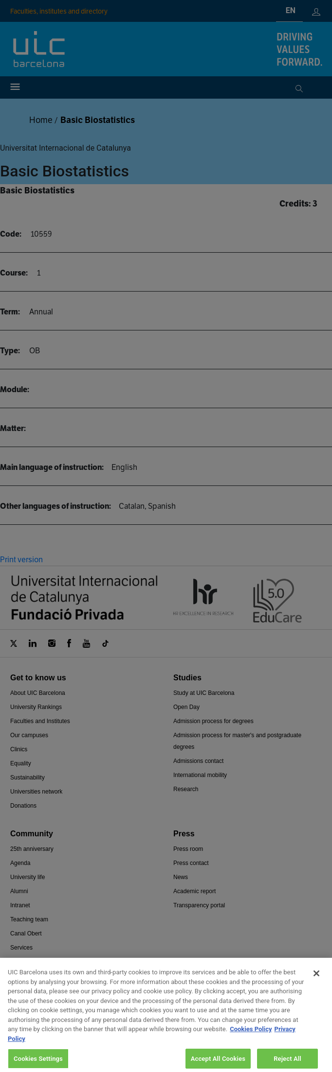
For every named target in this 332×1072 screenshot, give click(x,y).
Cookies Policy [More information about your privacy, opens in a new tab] (251, 1036)
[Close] (316, 980)
